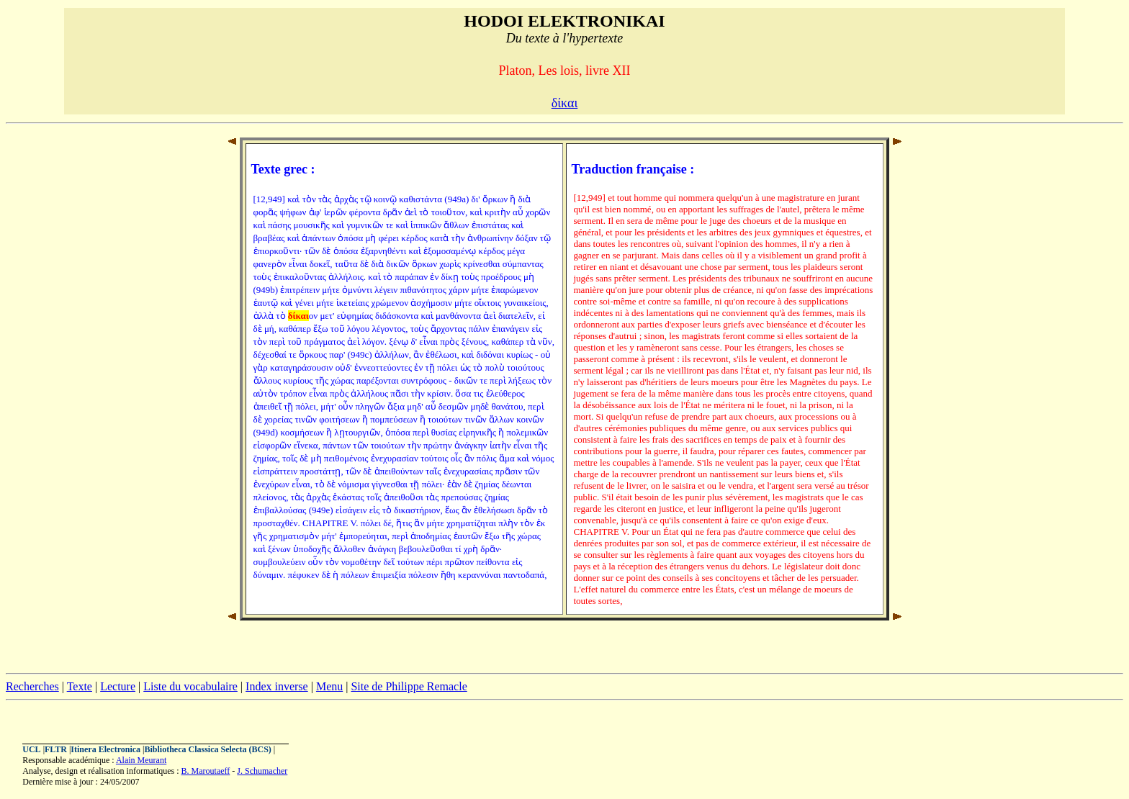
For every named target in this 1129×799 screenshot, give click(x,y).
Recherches (32, 686)
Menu (329, 686)
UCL (31, 749)
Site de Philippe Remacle (409, 686)
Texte (79, 686)
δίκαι (565, 103)
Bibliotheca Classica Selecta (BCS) (208, 749)
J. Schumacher (262, 771)
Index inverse (277, 686)
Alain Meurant (141, 760)
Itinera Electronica (105, 749)
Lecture (117, 686)
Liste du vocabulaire (190, 686)
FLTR (56, 749)
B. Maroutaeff (205, 771)
